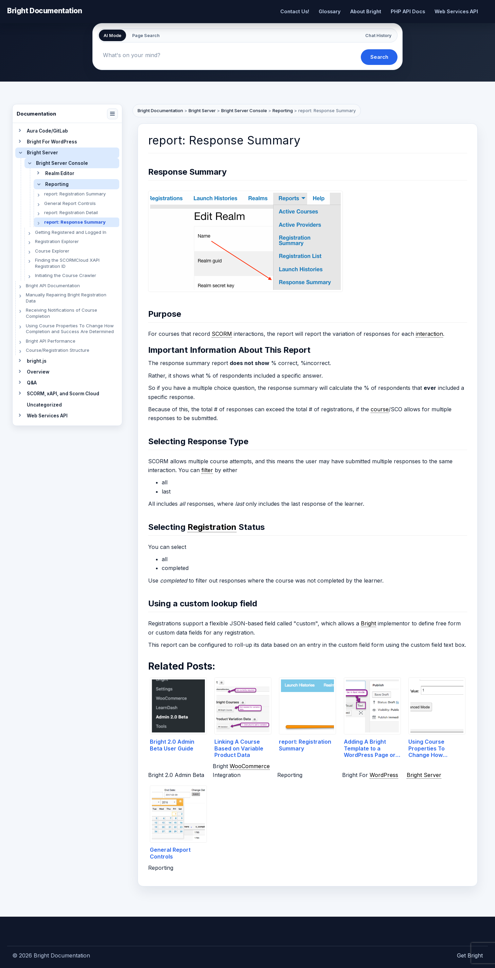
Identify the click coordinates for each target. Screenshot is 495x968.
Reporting (57, 184)
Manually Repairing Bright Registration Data (66, 298)
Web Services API (456, 11)
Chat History (378, 35)
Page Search (146, 35)
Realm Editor (59, 173)
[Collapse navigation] (112, 113)
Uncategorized (44, 405)
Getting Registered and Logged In (70, 232)
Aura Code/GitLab (47, 131)
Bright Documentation (44, 10)
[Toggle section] (19, 131)
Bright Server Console (62, 163)
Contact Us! (294, 11)
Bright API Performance (50, 341)
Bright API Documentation (53, 285)
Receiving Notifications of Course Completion (61, 313)
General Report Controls (70, 203)
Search (379, 57)
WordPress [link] (384, 775)
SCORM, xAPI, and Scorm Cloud (63, 393)
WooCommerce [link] (250, 766)
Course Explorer (52, 251)
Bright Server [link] (424, 775)
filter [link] (207, 470)
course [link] (380, 409)
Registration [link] (212, 527)
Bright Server (42, 152)
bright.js (37, 361)
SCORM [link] (222, 333)
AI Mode (112, 35)
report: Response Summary (75, 222)
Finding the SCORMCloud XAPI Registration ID (67, 263)
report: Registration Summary (75, 193)
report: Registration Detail (71, 212)
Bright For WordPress (52, 141)
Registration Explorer (57, 241)
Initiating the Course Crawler (65, 275)
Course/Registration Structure (57, 350)
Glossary (330, 11)
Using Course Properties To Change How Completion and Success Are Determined (70, 328)
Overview (38, 372)
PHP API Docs (408, 11)
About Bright (365, 11)
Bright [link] (368, 623)
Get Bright (470, 955)
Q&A (32, 382)
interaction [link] (429, 333)
